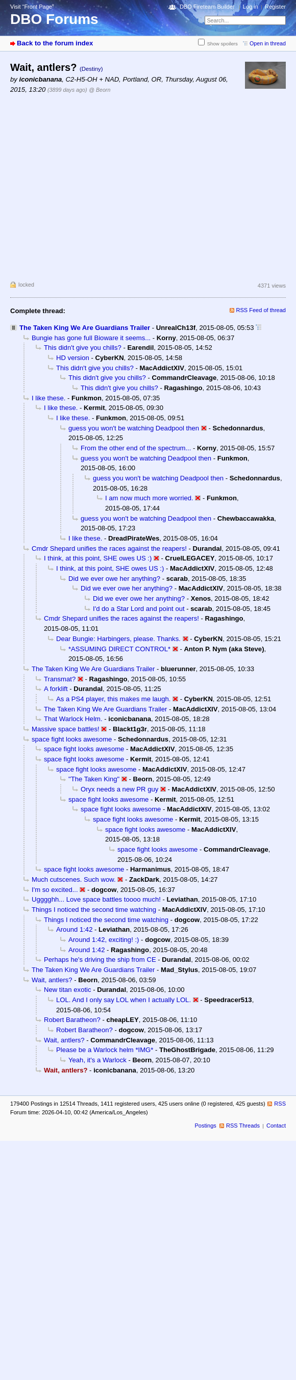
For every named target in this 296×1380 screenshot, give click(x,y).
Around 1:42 (74, 929)
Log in (250, 7)
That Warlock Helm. (73, 719)
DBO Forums (54, 19)
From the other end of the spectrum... (136, 448)
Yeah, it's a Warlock (97, 1060)
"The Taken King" (93, 779)
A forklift (56, 689)
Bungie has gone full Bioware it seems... (91, 338)
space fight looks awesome (72, 739)
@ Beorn (99, 90)
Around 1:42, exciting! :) (103, 939)
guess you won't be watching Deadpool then (133, 428)
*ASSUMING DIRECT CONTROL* (119, 649)
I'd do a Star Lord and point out (139, 608)
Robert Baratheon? (72, 1020)
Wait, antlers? (52, 980)
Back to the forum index (55, 43)
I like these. (48, 398)
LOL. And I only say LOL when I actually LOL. (123, 1000)
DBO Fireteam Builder (207, 7)
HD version (72, 358)
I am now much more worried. (149, 498)
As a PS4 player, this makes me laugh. (113, 699)
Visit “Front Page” (32, 7)
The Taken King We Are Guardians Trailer (84, 327)
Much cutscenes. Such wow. (74, 879)
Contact (276, 1125)
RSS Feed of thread (261, 310)
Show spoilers (222, 43)
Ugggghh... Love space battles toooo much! (96, 899)
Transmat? (60, 679)
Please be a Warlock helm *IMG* (104, 1050)
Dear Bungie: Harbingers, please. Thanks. (118, 639)
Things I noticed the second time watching (94, 909)
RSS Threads (243, 1125)
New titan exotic (67, 989)
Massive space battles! (66, 729)
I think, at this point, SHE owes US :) (98, 558)
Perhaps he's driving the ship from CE (100, 959)
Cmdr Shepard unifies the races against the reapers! (109, 548)
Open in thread (268, 43)
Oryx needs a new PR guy (119, 789)
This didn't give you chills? (82, 347)
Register (275, 7)
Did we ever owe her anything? (114, 578)
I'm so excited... (55, 889)
